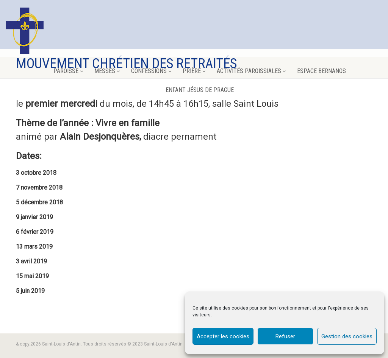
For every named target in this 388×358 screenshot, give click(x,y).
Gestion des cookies (346, 336)
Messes (107, 71)
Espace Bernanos (321, 71)
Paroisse (68, 71)
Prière (194, 71)
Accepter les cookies (223, 336)
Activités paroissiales (251, 71)
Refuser (285, 336)
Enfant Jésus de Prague (200, 89)
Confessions (151, 71)
